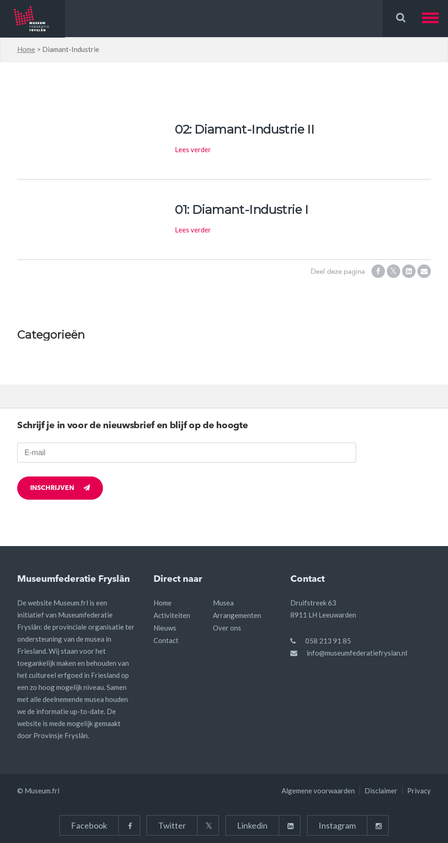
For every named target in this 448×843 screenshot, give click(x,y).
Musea (223, 602)
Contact (166, 640)
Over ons (227, 628)
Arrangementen (237, 615)
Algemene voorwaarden (318, 790)
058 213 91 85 (328, 641)
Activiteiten (172, 615)
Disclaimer (381, 790)
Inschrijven (60, 487)
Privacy (419, 790)
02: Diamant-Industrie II (244, 129)
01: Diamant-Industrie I (241, 209)
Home (26, 49)
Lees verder (193, 149)
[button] (435, 18)
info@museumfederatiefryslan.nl (357, 653)
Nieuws (165, 628)
